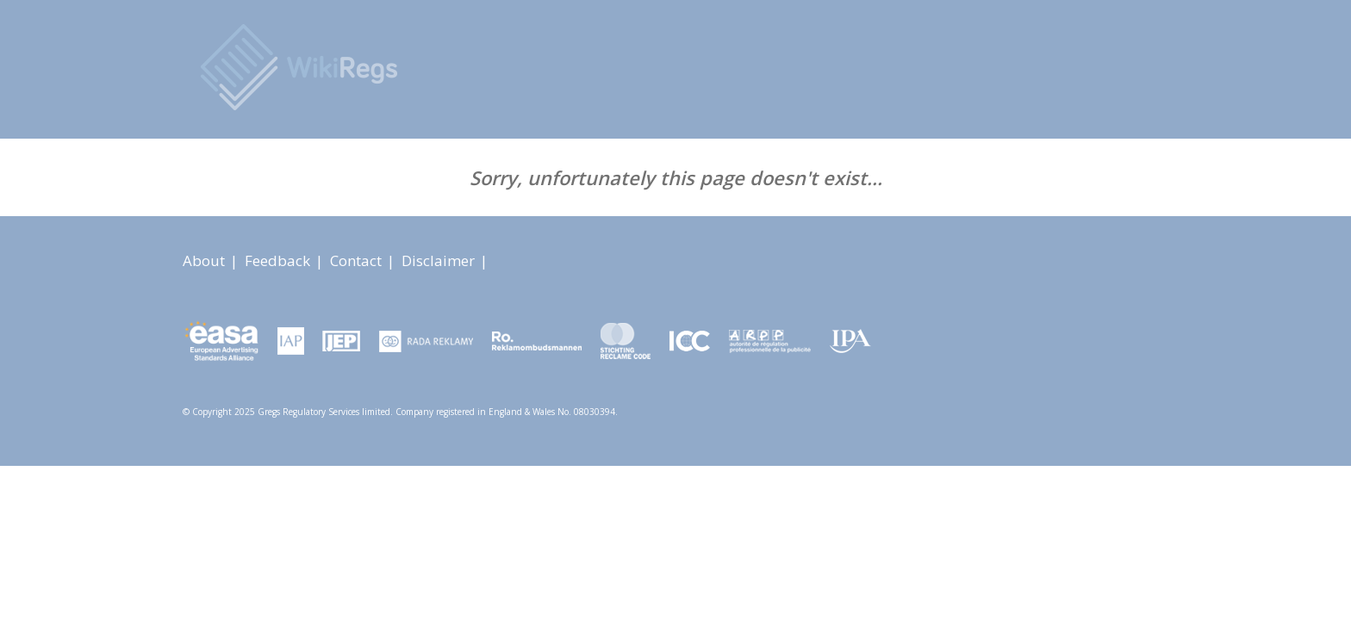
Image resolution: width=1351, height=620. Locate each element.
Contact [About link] (357, 260)
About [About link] (205, 260)
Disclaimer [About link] (440, 260)
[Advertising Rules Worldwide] (300, 67)
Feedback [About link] (279, 260)
